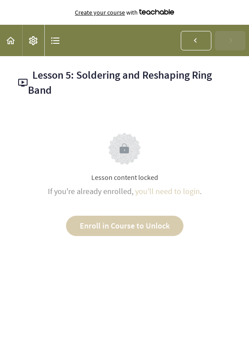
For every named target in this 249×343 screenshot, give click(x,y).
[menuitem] (33, 40)
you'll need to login (167, 191)
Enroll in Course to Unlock (125, 226)
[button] (11, 40)
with (124, 12)
